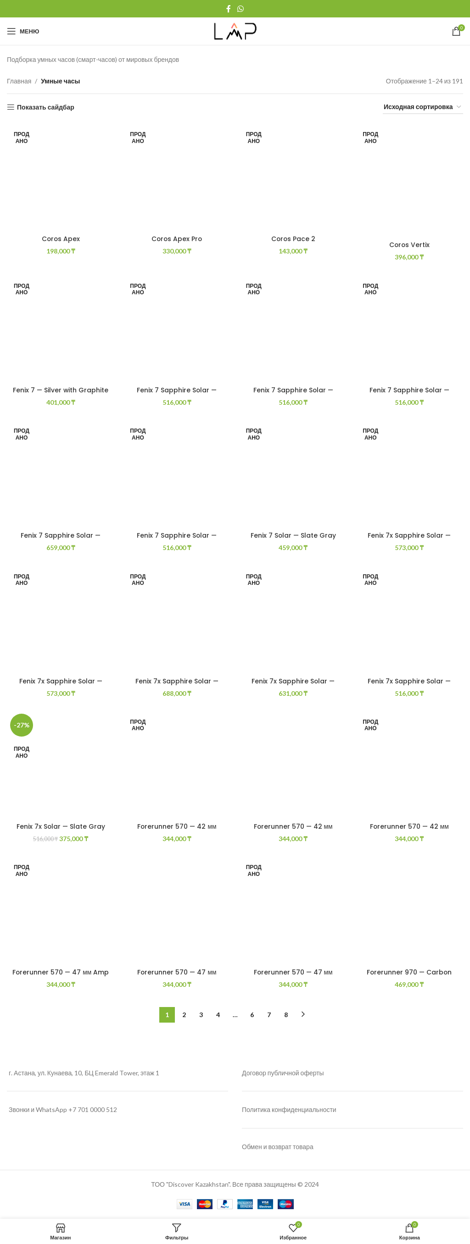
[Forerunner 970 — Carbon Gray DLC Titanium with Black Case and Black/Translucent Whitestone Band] (410, 910)
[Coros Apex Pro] (177, 177)
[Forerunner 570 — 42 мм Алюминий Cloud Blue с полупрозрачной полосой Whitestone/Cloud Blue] (177, 764)
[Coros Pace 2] (293, 177)
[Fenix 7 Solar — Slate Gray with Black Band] (293, 473)
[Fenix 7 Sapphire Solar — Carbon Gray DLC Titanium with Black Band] (293, 328)
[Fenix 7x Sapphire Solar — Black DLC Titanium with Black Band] (410, 473)
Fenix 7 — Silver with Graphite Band (60, 394)
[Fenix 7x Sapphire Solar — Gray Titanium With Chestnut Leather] (293, 619)
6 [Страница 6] (252, 1014)
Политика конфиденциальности (289, 1110)
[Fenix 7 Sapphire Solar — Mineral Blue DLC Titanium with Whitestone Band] (177, 473)
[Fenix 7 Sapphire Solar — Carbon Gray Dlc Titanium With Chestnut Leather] (410, 328)
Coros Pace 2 (293, 238)
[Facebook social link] (228, 9)
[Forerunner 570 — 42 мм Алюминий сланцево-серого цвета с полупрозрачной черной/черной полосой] (293, 764)
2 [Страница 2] (184, 1014)
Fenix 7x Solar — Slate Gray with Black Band (60, 831)
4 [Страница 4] (218, 1014)
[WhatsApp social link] (240, 9)
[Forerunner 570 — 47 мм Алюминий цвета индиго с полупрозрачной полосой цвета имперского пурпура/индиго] (293, 910)
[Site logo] (235, 30)
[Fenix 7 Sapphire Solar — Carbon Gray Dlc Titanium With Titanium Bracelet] (60, 473)
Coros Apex (60, 238)
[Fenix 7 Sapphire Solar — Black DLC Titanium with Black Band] (177, 328)
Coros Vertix (409, 244)
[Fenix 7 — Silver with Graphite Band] (60, 328)
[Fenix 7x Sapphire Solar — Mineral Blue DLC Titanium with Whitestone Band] (410, 619)
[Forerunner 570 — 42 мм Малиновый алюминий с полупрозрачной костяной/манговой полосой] (410, 764)
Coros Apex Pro (177, 238)
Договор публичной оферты (283, 1073)
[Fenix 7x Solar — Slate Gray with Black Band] (60, 764)
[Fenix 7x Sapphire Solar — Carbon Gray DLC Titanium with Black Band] (60, 619)
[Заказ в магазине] (423, 107)
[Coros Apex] (60, 177)
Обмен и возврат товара (277, 1147)
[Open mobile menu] (23, 31)
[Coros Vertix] (410, 179)
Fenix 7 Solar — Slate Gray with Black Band (293, 540)
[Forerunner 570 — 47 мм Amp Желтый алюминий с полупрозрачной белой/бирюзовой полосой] (60, 910)
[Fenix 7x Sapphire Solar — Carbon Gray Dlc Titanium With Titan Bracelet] (177, 619)
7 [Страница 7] (269, 1014)
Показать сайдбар (45, 107)
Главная (19, 81)
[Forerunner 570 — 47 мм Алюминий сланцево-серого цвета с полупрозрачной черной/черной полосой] (177, 910)
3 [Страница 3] (201, 1014)
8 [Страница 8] (286, 1014)
